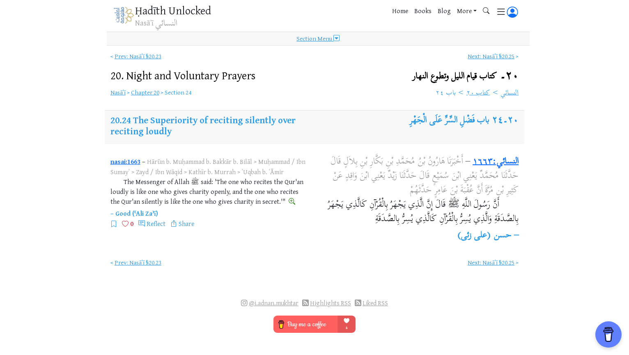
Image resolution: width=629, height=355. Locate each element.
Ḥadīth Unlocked (173, 10)
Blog (444, 11)
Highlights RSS (330, 303)
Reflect (156, 223)
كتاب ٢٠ (478, 93)
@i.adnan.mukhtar (273, 303)
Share (186, 223)
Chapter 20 (145, 92)
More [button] (464, 11)
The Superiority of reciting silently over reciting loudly (203, 125)
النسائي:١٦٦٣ (496, 162)
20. (182, 75)
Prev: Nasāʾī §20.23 (138, 56)
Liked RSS (375, 303)
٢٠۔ (465, 76)
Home (400, 11)
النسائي (509, 93)
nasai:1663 (125, 161)
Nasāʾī (118, 92)
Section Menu (318, 38)
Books (423, 11)
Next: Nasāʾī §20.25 (491, 56)
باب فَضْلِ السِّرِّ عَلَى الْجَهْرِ (449, 121)
